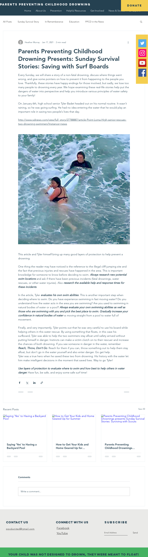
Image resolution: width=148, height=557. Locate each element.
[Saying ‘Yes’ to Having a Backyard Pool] (25, 427)
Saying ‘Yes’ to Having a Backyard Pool (22, 446)
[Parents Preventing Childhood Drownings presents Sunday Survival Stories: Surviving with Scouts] (123, 427)
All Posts (7, 21)
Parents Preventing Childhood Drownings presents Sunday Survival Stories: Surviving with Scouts (120, 446)
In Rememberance (54, 21)
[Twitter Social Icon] (142, 43)
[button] (134, 5)
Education (74, 21)
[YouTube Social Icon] (142, 63)
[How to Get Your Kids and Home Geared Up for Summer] (74, 427)
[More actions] (128, 42)
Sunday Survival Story (28, 21)
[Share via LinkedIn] (34, 382)
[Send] (135, 532)
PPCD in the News (94, 21)
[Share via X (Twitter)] (27, 382)
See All (141, 409)
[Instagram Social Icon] (142, 53)
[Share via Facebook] (19, 382)
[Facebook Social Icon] (142, 73)
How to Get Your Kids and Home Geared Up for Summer (72, 446)
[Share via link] (41, 382)
